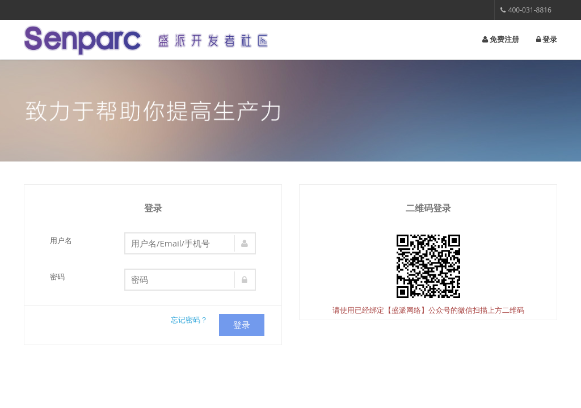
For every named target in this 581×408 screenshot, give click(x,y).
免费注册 (500, 39)
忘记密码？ (189, 319)
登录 (546, 39)
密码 (57, 276)
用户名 (61, 240)
